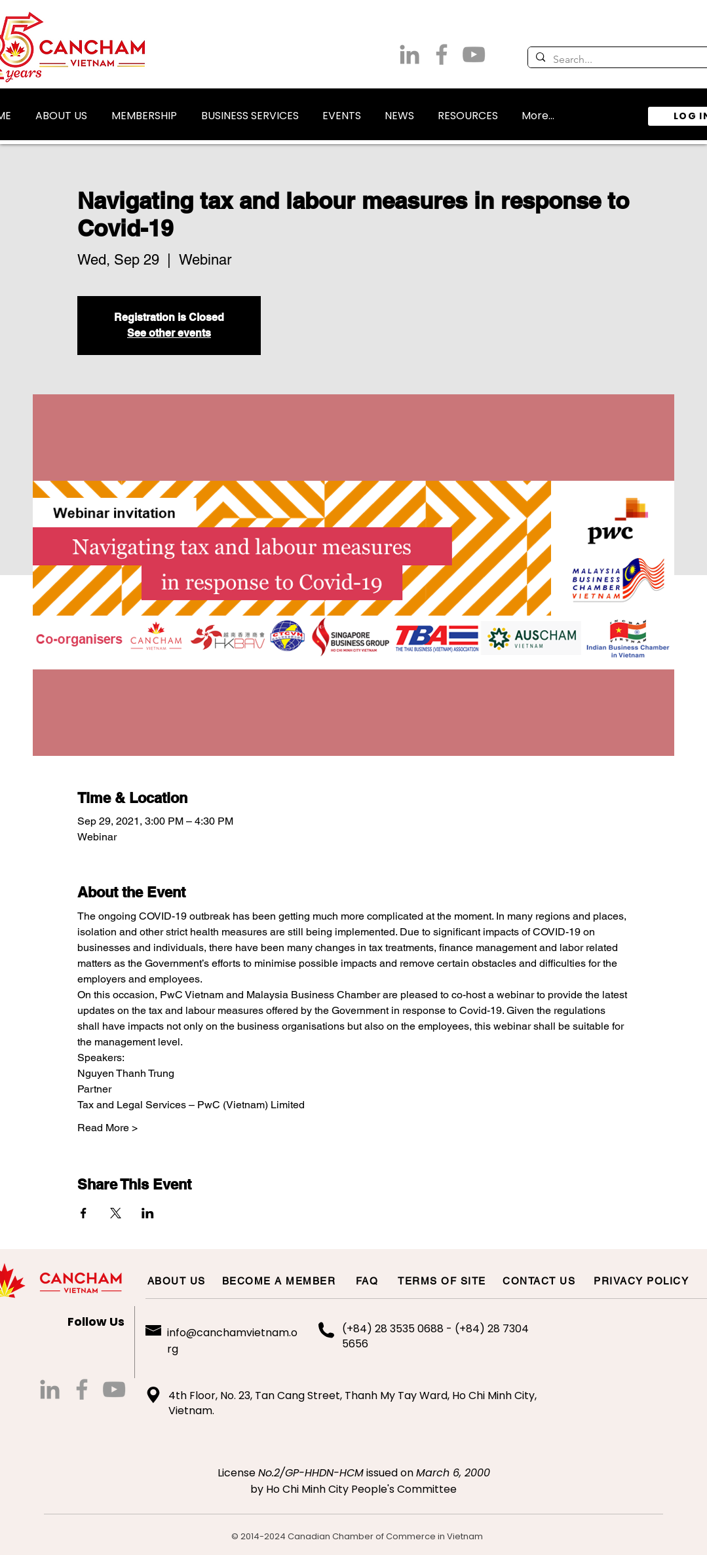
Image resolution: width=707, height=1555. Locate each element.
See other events (169, 333)
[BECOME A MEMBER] (280, 1280)
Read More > (107, 1127)
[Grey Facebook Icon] (441, 54)
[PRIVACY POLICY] (642, 1280)
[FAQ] (367, 1280)
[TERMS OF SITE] (443, 1280)
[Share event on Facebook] (83, 1213)
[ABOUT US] (177, 1280)
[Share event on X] (115, 1213)
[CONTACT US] (539, 1280)
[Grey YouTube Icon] (473, 54)
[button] (62, 110)
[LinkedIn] (409, 54)
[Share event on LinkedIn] (148, 1213)
